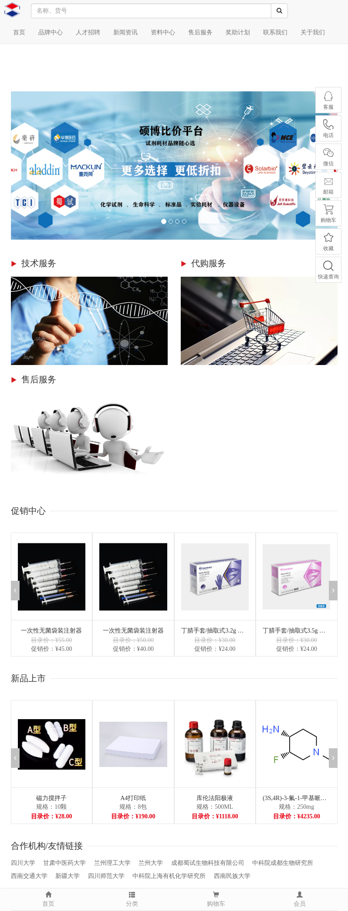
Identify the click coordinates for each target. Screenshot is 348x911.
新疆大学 (67, 876)
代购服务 (208, 263)
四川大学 (23, 863)
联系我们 (275, 32)
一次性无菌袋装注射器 (51, 630)
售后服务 (200, 32)
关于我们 (313, 32)
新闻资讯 (125, 32)
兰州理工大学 (112, 863)
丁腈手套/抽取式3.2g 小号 (215, 630)
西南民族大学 (232, 876)
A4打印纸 (133, 798)
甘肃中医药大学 (64, 863)
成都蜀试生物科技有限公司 (207, 863)
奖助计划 (238, 32)
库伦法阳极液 (214, 798)
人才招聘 (88, 32)
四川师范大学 (106, 876)
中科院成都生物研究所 (282, 863)
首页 (19, 32)
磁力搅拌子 (51, 798)
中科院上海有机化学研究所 (169, 876)
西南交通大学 (29, 876)
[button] (333, 590)
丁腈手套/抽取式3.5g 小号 (297, 630)
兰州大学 (151, 863)
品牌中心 (50, 32)
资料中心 (163, 32)
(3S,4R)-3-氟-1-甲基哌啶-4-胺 (297, 798)
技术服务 (38, 263)
